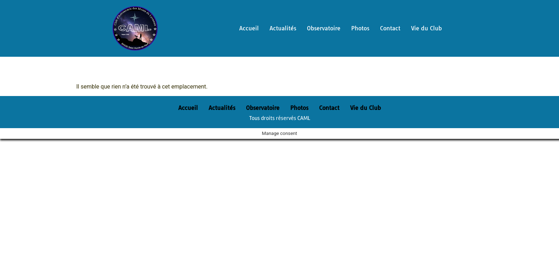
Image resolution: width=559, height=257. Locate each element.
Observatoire (323, 28)
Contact (390, 28)
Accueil (249, 28)
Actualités (283, 28)
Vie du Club (426, 28)
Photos (360, 28)
